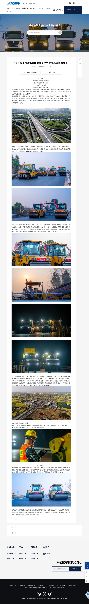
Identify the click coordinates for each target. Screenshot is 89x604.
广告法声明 (50, 585)
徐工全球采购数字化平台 (57, 587)
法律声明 (41, 585)
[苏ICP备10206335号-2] (49, 598)
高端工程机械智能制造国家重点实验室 (36, 587)
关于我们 (9, 11)
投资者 (21, 547)
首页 (8, 8)
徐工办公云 (13, 585)
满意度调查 (31, 585)
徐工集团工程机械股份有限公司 (33, 598)
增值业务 (35, 8)
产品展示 (12, 8)
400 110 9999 (64, 598)
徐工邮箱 (22, 585)
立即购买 (34, 547)
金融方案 (41, 8)
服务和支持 (11, 547)
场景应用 (18, 8)
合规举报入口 (72, 585)
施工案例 (23, 8)
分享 (49, 66)
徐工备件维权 (61, 585)
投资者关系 (47, 8)
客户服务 (29, 8)
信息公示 (46, 547)
